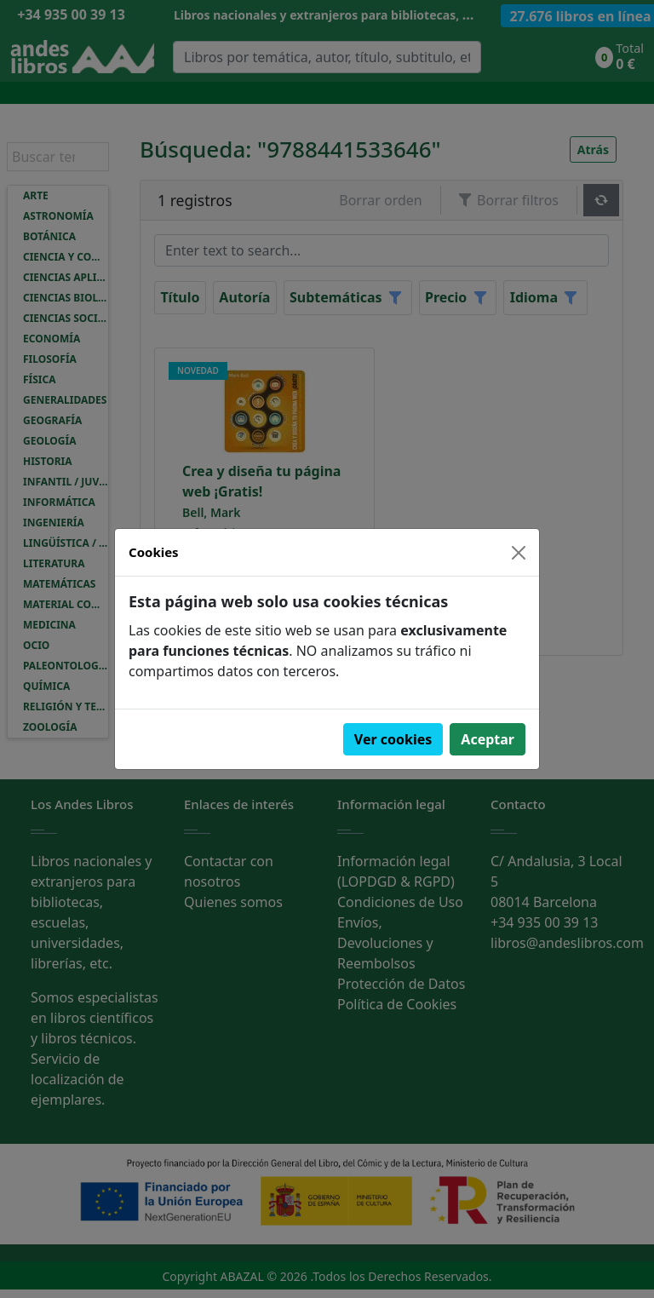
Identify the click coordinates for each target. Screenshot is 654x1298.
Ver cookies (393, 739)
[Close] (518, 552)
